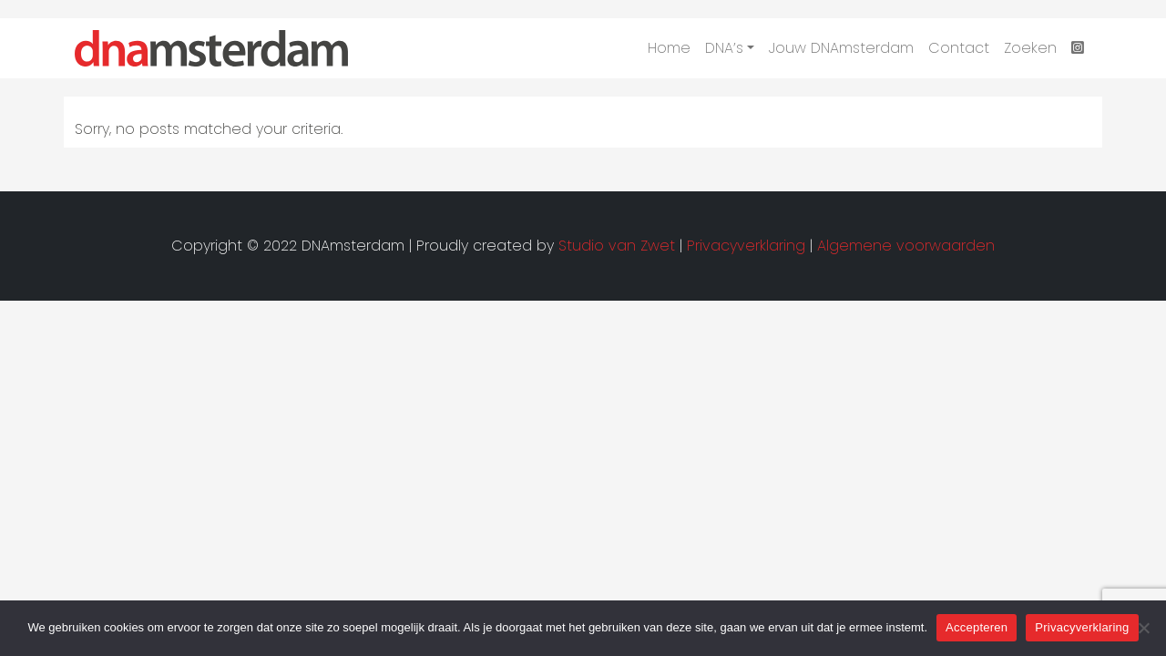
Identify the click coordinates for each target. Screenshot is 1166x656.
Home (669, 47)
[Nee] (1143, 628)
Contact (958, 47)
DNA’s (724, 47)
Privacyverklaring (1082, 627)
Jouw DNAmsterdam (841, 47)
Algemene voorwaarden (906, 245)
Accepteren (976, 627)
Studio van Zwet (616, 245)
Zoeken (1030, 47)
